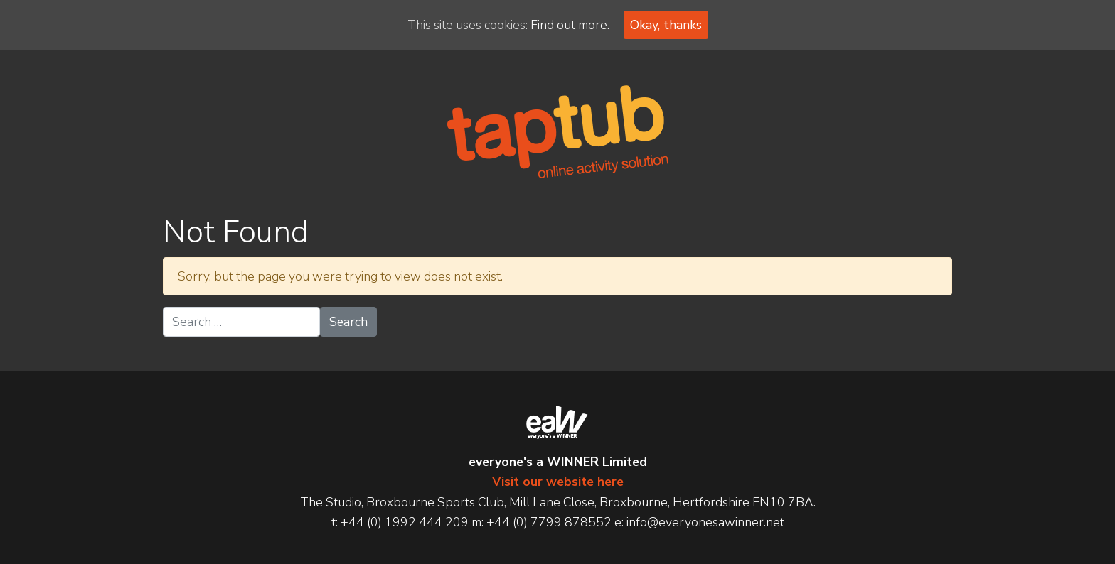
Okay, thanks (666, 24)
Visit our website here (558, 481)
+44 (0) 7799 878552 (549, 522)
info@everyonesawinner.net (705, 522)
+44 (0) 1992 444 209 (405, 522)
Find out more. (569, 24)
